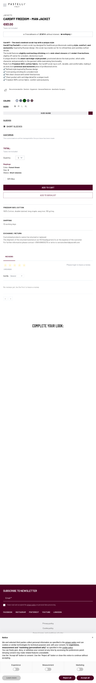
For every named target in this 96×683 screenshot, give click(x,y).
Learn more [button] (11, 678)
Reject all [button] (67, 678)
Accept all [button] (85, 678)
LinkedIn (57, 612)
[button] (92, 637)
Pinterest (34, 612)
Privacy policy (48, 623)
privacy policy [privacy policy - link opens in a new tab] (70, 642)
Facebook (7, 612)
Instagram (21, 612)
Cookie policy (48, 628)
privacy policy (31, 605)
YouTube (46, 612)
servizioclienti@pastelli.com (68, 242)
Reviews (9, 256)
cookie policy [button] (67, 647)
